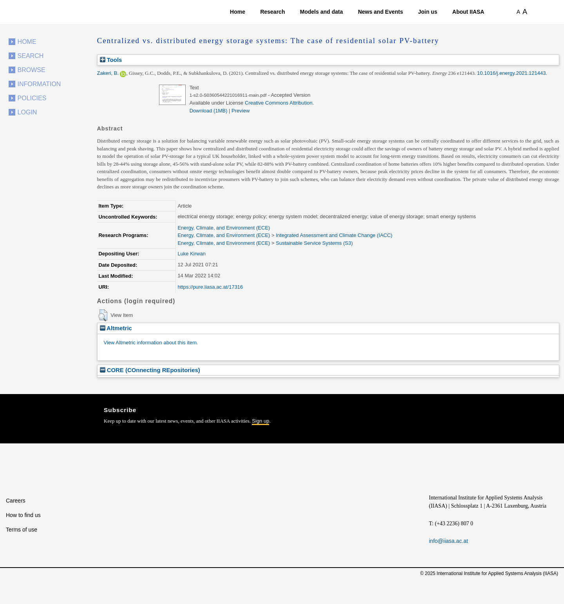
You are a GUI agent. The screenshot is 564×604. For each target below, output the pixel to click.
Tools (111, 59)
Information (39, 84)
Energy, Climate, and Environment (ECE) (223, 228)
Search (31, 55)
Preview (240, 111)
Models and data (321, 12)
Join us (427, 12)
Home (237, 12)
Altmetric (116, 328)
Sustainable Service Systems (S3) (314, 243)
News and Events (380, 12)
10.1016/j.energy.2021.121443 (511, 73)
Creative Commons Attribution (279, 103)
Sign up (260, 421)
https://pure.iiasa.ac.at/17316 (210, 287)
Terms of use (21, 529)
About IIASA (468, 12)
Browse (31, 70)
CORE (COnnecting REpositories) (150, 370)
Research (272, 12)
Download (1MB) (209, 111)
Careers (15, 500)
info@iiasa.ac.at (448, 541)
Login (27, 112)
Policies (32, 98)
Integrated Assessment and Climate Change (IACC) (334, 235)
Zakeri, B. (108, 73)
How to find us (23, 515)
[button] (102, 315)
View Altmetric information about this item (150, 342)
